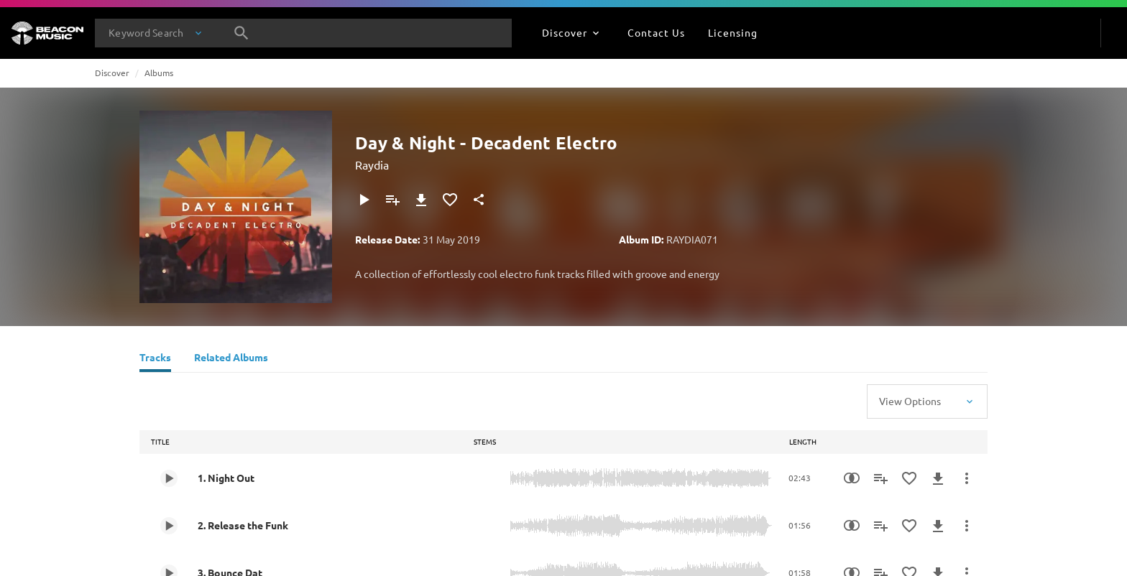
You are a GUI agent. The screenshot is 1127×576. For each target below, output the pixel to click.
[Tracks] (155, 359)
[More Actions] (966, 478)
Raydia (372, 164)
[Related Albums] (231, 359)
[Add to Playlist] (392, 199)
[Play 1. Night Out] (169, 478)
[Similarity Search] (851, 478)
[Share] (478, 199)
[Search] (241, 33)
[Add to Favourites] (450, 199)
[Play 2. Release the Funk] (169, 525)
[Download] (421, 199)
